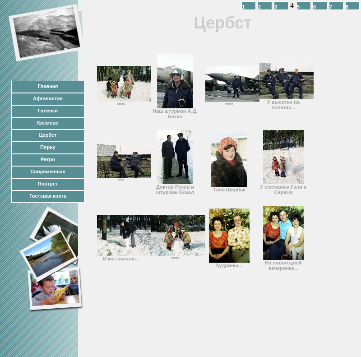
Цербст (47, 135)
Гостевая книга (47, 196)
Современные (47, 171)
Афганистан (48, 98)
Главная (48, 86)
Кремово (47, 122)
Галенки (48, 110)
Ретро (48, 159)
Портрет (48, 183)
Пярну (48, 147)
